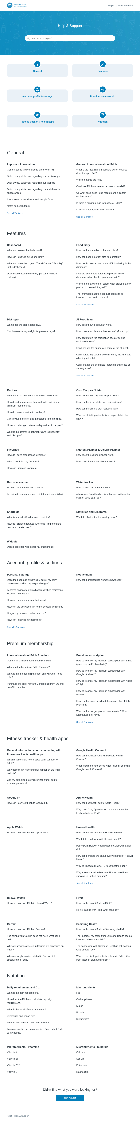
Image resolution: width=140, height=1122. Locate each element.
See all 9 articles (84, 883)
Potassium (81, 1065)
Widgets (12, 541)
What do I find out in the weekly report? (96, 517)
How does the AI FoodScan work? (94, 325)
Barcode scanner (18, 482)
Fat (78, 993)
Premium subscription (90, 655)
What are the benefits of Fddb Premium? (28, 667)
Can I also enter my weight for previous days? (31, 331)
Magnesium (82, 1072)
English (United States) (120, 5)
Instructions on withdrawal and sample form (30, 199)
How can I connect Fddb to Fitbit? (94, 903)
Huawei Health (85, 827)
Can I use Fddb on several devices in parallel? (100, 186)
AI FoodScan (84, 319)
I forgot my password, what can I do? (26, 613)
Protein (80, 1012)
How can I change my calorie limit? (25, 257)
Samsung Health (86, 924)
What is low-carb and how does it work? (28, 1022)
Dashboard (14, 245)
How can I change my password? (24, 620)
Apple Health (84, 797)
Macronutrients (86, 987)
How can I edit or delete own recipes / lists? (99, 402)
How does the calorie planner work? (95, 455)
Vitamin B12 (13, 1065)
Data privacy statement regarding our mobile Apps (33, 176)
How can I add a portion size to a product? (98, 257)
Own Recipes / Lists (88, 390)
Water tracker (84, 482)
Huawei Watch (16, 898)
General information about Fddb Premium (29, 660)
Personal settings (18, 574)
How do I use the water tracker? (93, 487)
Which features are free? (89, 180)
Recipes (12, 390)
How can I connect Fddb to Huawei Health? (99, 832)
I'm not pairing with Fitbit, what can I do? (97, 910)
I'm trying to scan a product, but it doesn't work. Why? (35, 494)
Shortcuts (13, 511)
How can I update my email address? (26, 600)
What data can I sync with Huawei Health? (98, 839)
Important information (21, 164)
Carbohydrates (84, 999)
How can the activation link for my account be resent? (35, 606)
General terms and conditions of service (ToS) (31, 169)
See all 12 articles (15, 627)
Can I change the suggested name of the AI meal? (102, 348)
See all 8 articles (84, 216)
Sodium (80, 1059)
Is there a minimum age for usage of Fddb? (99, 203)
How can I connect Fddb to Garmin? (26, 929)
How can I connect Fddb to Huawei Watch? (29, 903)
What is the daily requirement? (23, 993)
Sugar (79, 1006)
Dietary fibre (82, 1019)
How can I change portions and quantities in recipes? (35, 425)
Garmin (11, 924)
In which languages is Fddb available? (96, 209)
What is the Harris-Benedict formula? (26, 1009)
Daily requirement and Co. (23, 987)
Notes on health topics (18, 206)
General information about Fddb (96, 164)
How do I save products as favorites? (26, 455)
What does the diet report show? (24, 325)
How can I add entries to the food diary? (97, 250)
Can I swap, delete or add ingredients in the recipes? (34, 419)
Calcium (80, 1052)
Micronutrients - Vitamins (23, 1046)
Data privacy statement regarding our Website (31, 183)
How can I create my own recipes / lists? (97, 395)
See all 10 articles (85, 375)
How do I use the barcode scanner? (25, 487)
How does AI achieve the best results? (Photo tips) (102, 331)
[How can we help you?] (70, 38)
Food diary (83, 245)
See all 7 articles (15, 213)
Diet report (13, 319)
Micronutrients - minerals (92, 1046)
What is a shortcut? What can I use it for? (28, 517)
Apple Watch (15, 827)
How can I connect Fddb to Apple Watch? (28, 832)
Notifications (84, 574)
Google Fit (13, 797)
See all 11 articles (85, 304)
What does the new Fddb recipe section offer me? (33, 395)
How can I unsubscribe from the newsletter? (99, 580)
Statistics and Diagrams (91, 511)
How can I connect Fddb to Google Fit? (27, 803)
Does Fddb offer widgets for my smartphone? (30, 547)
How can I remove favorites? (22, 468)
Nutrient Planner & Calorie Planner (98, 449)
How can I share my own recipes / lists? (97, 408)
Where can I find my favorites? (23, 461)
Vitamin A (12, 1052)
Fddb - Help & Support (18, 1116)
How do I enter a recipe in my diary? (26, 412)
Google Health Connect (91, 750)
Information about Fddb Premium (28, 655)
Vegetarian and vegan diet (21, 1016)
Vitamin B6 (12, 1059)
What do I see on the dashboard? (24, 250)
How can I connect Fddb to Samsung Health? (100, 929)
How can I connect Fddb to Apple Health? (98, 803)
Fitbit (79, 898)
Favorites (13, 449)
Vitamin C (12, 1072)
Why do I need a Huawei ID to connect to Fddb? (101, 866)
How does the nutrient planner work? (95, 461)
